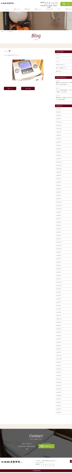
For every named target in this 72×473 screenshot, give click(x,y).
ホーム (7, 9)
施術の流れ (27, 9)
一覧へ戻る (28, 89)
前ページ (10, 89)
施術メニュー (38, 9)
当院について (17, 9)
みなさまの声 (49, 9)
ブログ (59, 9)
